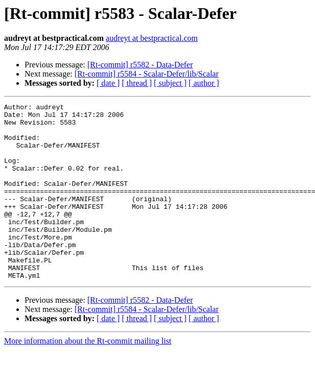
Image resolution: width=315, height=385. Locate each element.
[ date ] (108, 83)
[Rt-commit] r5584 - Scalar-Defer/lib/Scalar (147, 73)
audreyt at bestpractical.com (152, 38)
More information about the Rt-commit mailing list (87, 376)
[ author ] (204, 83)
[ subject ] (170, 83)
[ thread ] (137, 83)
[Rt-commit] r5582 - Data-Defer (140, 64)
